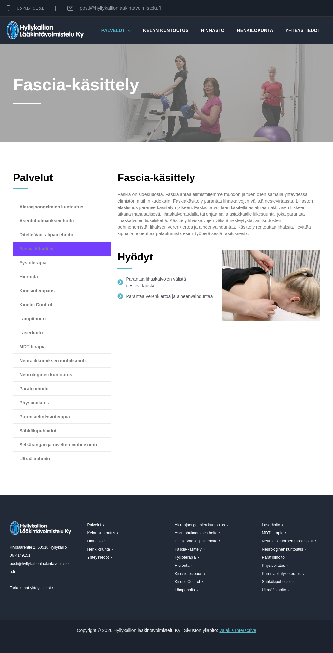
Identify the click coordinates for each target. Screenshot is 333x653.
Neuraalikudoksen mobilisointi (53, 360)
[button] (142, 30)
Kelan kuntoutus (177, 30)
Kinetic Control (36, 304)
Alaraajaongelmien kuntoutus (51, 206)
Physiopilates (34, 402)
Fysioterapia (33, 262)
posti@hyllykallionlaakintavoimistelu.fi (120, 8)
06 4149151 (20, 555)
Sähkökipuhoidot (38, 430)
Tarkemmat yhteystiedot (30, 588)
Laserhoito (31, 332)
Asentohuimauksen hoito (47, 220)
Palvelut (130, 30)
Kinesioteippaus (37, 290)
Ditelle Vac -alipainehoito (46, 234)
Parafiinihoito (34, 388)
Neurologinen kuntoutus (46, 374)
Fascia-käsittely (36, 248)
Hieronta (29, 276)
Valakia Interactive (237, 630)
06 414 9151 (30, 8)
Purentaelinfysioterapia (45, 416)
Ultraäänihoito (35, 458)
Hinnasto (221, 30)
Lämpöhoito (33, 318)
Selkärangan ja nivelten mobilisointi (58, 444)
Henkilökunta (260, 30)
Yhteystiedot (304, 30)
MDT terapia (33, 346)
